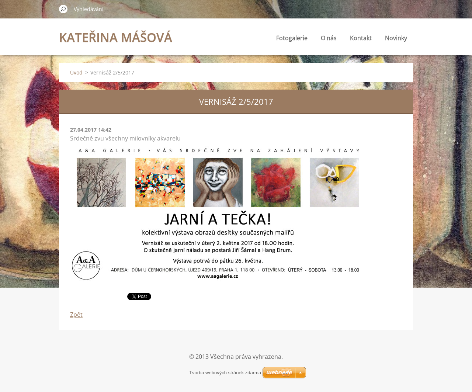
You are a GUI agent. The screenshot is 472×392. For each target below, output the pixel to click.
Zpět (76, 315)
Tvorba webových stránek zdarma (225, 372)
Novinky (396, 38)
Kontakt (361, 38)
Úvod (76, 72)
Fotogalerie (292, 38)
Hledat (63, 8)
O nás (329, 38)
